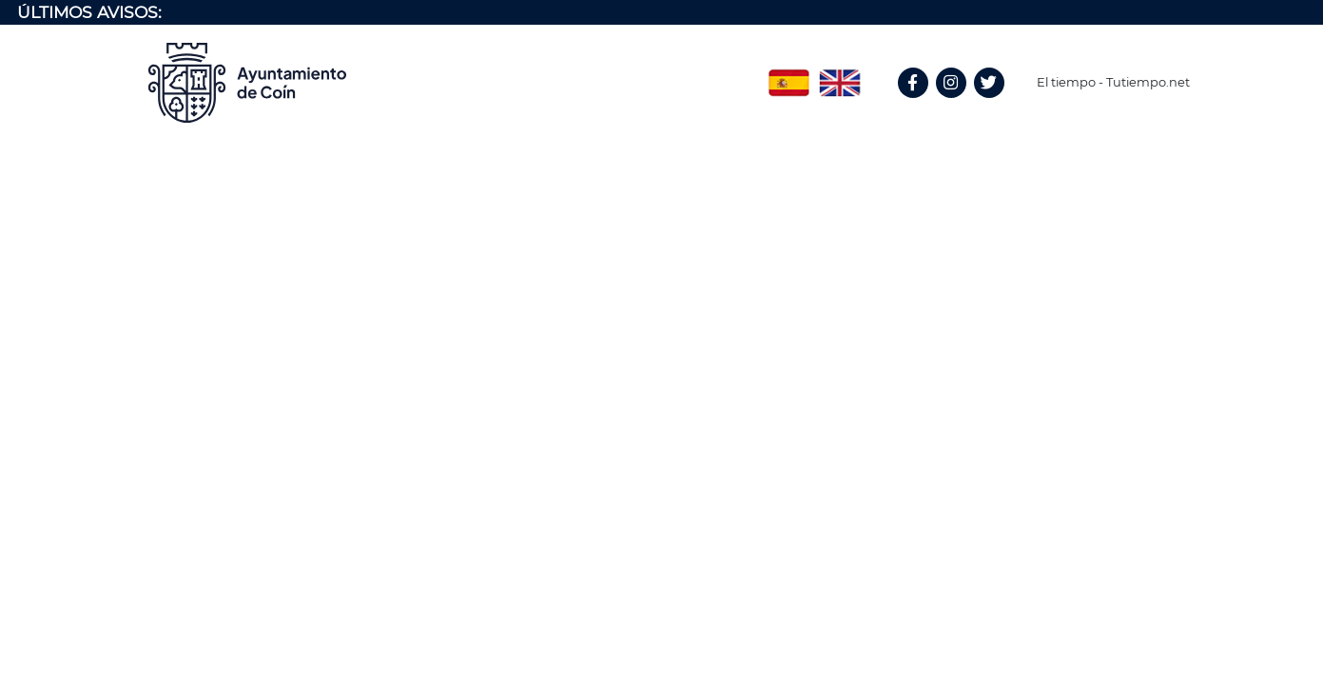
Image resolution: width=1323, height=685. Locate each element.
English (840, 76)
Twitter (991, 103)
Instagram (960, 103)
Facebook (921, 103)
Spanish (788, 76)
